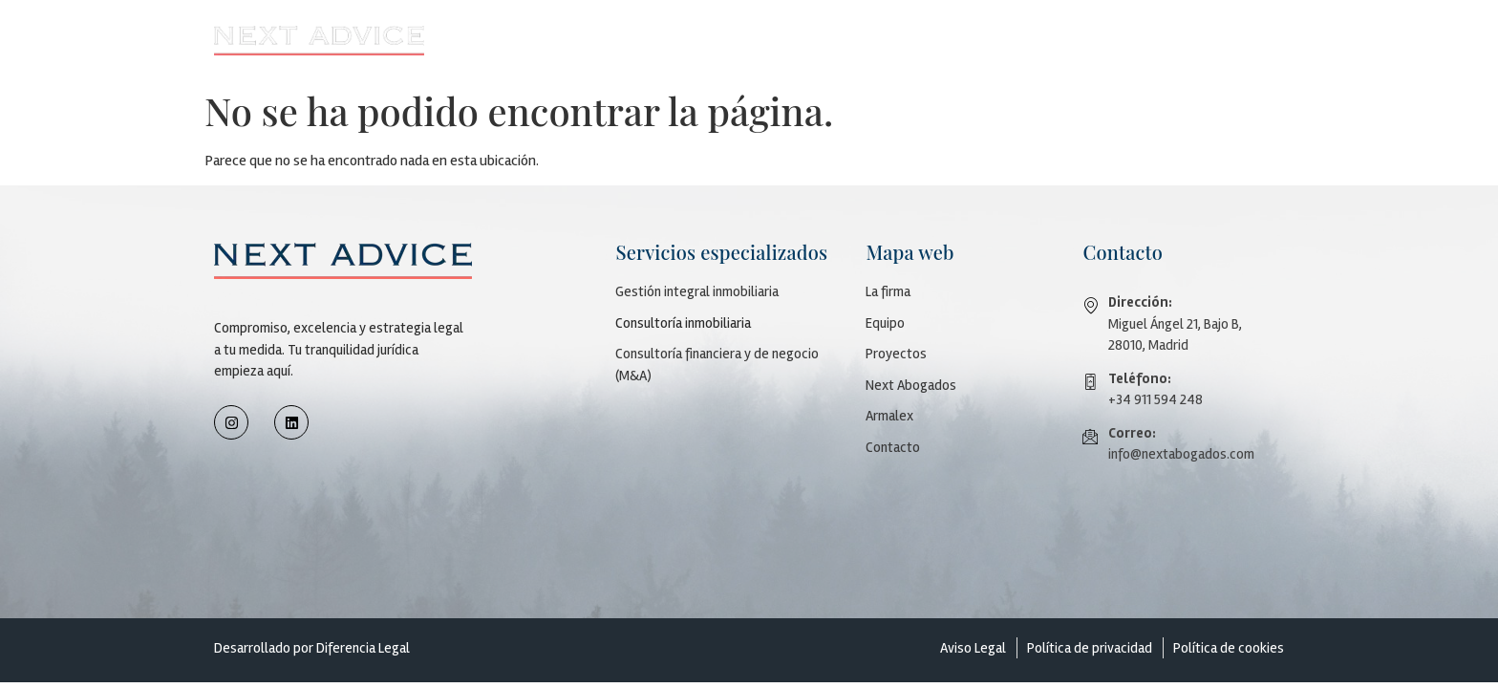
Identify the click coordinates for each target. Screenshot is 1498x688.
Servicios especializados (767, 40)
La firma (888, 291)
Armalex (1151, 40)
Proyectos (919, 40)
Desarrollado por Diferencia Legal (312, 647)
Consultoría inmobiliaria (683, 323)
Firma (629, 40)
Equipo (885, 323)
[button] (634, 40)
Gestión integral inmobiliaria (697, 291)
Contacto (1239, 40)
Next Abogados (1042, 40)
